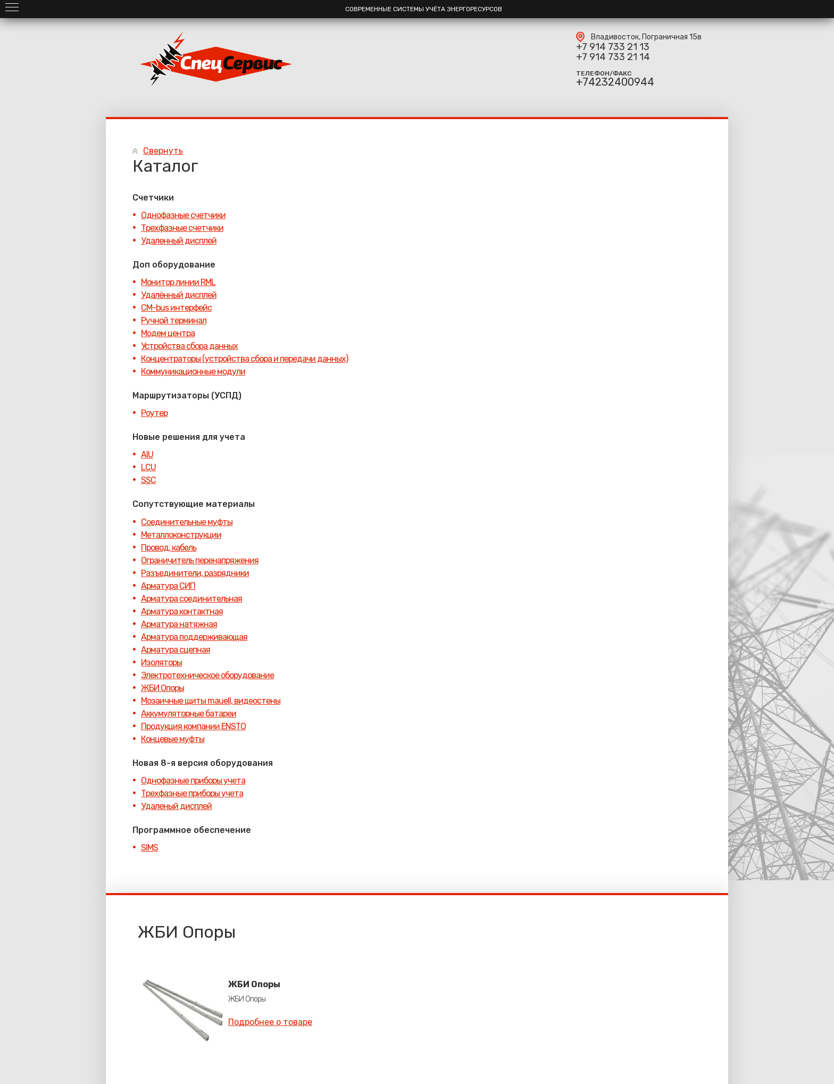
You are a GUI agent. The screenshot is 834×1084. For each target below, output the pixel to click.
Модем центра (168, 333)
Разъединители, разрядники (195, 573)
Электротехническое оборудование (207, 675)
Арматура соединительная (191, 599)
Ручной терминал (173, 320)
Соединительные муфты (186, 522)
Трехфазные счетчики (182, 228)
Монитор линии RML (178, 282)
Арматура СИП (168, 586)
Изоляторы (161, 662)
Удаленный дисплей (178, 241)
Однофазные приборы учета (193, 781)
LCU (148, 467)
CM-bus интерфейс (176, 308)
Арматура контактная (182, 611)
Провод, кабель (168, 548)
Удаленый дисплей (176, 806)
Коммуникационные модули (193, 371)
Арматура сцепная (175, 650)
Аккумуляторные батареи (188, 713)
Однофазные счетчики (183, 215)
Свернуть (163, 151)
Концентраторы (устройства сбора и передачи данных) (244, 359)
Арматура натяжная (179, 624)
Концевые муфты (172, 739)
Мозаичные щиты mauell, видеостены (210, 701)
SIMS (149, 848)
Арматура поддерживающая (194, 637)
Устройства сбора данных (189, 346)
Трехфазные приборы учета (192, 793)
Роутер (154, 413)
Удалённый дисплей (178, 295)
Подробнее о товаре (270, 1022)
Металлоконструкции (181, 535)
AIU (147, 454)
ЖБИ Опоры (162, 688)
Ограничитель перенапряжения (199, 560)
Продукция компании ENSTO (193, 726)
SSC (148, 480)
